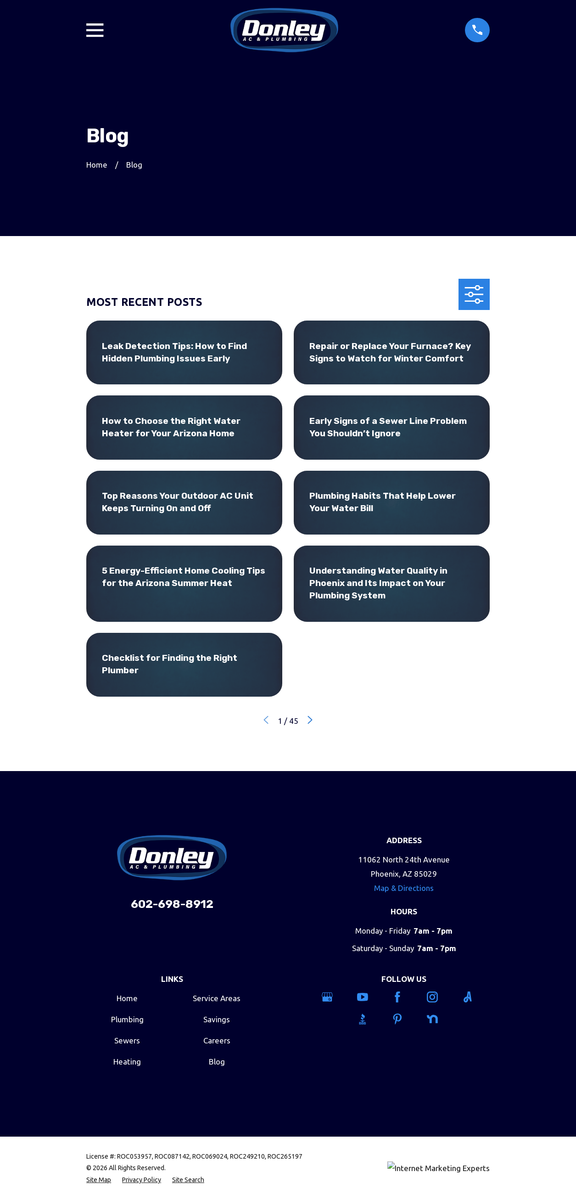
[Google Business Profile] (334, 997)
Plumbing (127, 1019)
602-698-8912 (172, 904)
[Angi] (474, 997)
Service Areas (216, 998)
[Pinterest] (404, 1019)
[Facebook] (404, 997)
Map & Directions (404, 888)
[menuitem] (98, 1180)
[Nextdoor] (439, 1019)
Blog (217, 1061)
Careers (216, 1040)
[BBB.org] (369, 1019)
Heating (127, 1061)
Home (127, 998)
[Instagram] (439, 997)
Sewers (127, 1040)
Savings (216, 1019)
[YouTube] (369, 997)
